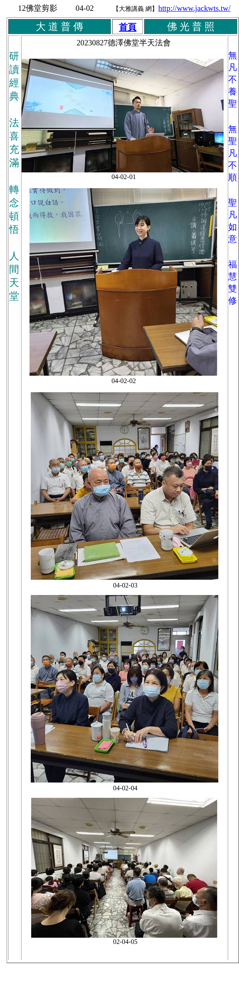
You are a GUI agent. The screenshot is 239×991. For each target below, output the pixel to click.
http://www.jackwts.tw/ (194, 8)
